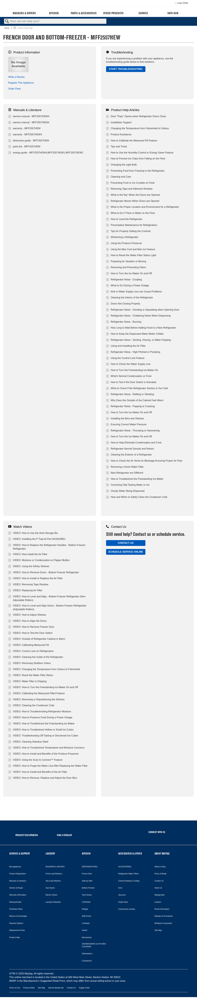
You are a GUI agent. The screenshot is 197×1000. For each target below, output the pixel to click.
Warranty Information (17, 895)
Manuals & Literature (25, 110)
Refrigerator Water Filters (128, 874)
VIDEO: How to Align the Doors (27, 621)
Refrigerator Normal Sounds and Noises (130, 449)
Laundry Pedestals (53, 902)
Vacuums (122, 895)
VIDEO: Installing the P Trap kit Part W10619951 (36, 539)
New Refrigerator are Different (124, 473)
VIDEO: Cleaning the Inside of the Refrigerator (35, 657)
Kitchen (54, 13)
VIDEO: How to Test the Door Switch (30, 633)
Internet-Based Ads (56, 988)
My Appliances (15, 867)
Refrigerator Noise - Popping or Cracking (130, 407)
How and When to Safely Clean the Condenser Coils (136, 497)
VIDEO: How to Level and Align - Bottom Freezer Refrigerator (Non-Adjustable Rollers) (47, 598)
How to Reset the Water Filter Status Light (131, 256)
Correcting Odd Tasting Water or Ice (128, 485)
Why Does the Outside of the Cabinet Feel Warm (135, 401)
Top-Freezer (87, 895)
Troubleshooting (119, 52)
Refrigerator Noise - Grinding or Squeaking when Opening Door (142, 310)
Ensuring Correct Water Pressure (126, 425)
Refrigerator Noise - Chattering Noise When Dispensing (138, 316)
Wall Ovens (86, 916)
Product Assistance (119, 135)
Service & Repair (16, 888)
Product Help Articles (122, 110)
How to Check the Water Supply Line (128, 364)
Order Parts (14, 88)
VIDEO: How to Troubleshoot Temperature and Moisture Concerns (46, 748)
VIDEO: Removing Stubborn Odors (29, 663)
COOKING (86, 902)
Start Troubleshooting (125, 69)
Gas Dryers (50, 888)
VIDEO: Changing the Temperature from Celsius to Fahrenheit (44, 669)
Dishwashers (87, 954)
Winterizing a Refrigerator (122, 237)
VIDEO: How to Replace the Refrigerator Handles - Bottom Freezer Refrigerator (46, 547)
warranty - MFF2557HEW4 (25, 135)
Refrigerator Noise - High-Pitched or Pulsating (133, 352)
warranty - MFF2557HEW (24, 129)
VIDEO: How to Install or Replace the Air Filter (35, 579)
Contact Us (116, 527)
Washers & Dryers (24, 13)
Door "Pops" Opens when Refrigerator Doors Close (136, 117)
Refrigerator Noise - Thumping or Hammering (133, 431)
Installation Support (119, 123)
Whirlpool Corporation (163, 923)
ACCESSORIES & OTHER (130, 853)
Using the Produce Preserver (124, 243)
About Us (158, 888)
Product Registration (17, 874)
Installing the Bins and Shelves (125, 419)
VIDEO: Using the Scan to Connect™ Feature (35, 760)
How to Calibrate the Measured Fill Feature (131, 141)
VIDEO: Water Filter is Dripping (27, 682)
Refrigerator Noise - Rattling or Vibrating (130, 394)
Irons (120, 888)
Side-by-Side (87, 881)
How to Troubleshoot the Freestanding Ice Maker (134, 479)
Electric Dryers (52, 895)
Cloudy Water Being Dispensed (125, 491)
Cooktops (86, 923)
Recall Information (162, 909)
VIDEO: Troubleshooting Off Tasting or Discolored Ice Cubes (43, 736)
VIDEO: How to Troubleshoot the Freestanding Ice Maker (41, 724)
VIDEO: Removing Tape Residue (28, 585)
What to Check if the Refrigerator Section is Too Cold (137, 389)
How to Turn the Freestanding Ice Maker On (132, 370)
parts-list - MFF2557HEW (24, 147)
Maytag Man (160, 895)
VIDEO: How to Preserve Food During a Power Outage (40, 718)
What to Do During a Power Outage (127, 286)
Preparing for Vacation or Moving (126, 262)
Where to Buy (160, 867)
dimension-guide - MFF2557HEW (28, 141)
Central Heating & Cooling (128, 881)
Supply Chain (84, 988)
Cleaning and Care (118, 177)
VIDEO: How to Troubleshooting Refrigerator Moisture (39, 712)
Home (7, 28)
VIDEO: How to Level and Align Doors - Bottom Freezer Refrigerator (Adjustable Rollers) (47, 607)
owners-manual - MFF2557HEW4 (28, 117)
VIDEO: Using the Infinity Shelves (28, 567)
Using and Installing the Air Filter (126, 346)
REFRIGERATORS (90, 867)
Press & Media (160, 874)
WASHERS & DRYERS (55, 867)
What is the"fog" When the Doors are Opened (133, 195)
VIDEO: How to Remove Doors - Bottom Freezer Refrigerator (43, 573)
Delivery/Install (15, 902)
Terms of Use (14, 988)
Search (7, 21)
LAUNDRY (50, 853)
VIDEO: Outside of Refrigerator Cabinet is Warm (36, 639)
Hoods (84, 930)
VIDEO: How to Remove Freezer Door (31, 627)
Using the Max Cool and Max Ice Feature (130, 250)
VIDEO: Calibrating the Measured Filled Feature (36, 694)
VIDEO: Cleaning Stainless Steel (28, 742)
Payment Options (16, 923)
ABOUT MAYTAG (162, 853)
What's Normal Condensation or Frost (129, 376)
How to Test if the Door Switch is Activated (131, 382)
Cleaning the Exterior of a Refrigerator (129, 455)
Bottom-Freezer (88, 888)
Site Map (158, 930)
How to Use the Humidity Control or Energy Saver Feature (140, 153)
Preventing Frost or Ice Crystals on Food (130, 183)
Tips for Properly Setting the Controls (128, 231)
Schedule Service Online (125, 551)
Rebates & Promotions (164, 916)
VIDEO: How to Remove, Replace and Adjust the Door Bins (42, 778)
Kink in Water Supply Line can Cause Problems (134, 292)
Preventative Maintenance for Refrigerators (131, 225)
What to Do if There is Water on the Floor (130, 213)
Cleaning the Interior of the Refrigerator (129, 298)
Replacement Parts (17, 930)
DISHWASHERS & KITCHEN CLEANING (94, 945)
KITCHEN (86, 853)
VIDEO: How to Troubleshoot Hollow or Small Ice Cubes (41, 730)
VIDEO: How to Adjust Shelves (27, 615)
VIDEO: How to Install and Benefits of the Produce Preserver (43, 754)
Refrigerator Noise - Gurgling (124, 280)
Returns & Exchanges (18, 916)
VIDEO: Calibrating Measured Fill (28, 645)
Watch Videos (20, 527)
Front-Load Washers (54, 874)
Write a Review (16, 77)
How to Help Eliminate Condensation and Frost (133, 443)
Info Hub (172, 13)
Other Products (113, 13)
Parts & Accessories (83, 13)
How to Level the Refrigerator (124, 219)
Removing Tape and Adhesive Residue (129, 189)
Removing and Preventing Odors (126, 268)
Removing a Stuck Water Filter (125, 467)
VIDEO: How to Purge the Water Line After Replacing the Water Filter (48, 766)
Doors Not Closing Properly (123, 304)
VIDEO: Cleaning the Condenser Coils (31, 706)
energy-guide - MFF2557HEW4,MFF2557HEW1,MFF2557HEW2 (45, 153)
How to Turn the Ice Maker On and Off (129, 274)
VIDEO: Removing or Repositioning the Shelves (36, 700)
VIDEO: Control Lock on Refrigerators (31, 651)
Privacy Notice (29, 988)
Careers (158, 902)
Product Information (24, 52)
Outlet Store (123, 902)
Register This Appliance (21, 82)
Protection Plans (16, 909)
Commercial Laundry (126, 909)
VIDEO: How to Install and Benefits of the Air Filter (37, 772)
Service (143, 13)
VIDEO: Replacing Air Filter (25, 591)
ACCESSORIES (125, 867)
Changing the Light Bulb (121, 165)
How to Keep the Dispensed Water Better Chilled (134, 334)
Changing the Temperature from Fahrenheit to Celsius (137, 129)
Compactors (87, 961)
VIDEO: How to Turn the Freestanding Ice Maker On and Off (43, 687)
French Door (87, 874)
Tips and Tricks (116, 147)
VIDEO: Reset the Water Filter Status (30, 675)
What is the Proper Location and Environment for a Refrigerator (142, 207)
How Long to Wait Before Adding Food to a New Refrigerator (141, 328)
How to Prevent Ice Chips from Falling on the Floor (135, 159)
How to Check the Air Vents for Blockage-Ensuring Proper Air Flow (144, 461)
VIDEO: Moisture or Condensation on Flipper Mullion (39, 560)
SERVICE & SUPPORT (19, 853)
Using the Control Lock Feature (125, 358)
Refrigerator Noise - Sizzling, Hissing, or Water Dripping (138, 340)
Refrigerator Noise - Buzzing (123, 322)
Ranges (85, 909)
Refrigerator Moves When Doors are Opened (132, 201)
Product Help (14, 937)
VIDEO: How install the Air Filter (27, 554)
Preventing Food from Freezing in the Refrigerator (135, 171)
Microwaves (87, 937)
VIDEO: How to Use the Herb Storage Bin (33, 533)
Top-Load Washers (53, 881)
